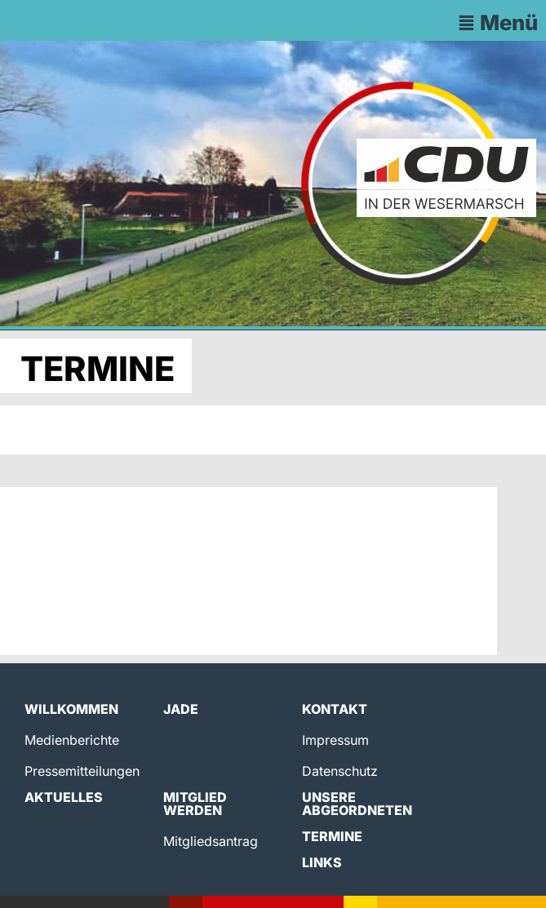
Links (322, 862)
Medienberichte (71, 740)
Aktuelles (63, 797)
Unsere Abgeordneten (357, 803)
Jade (180, 709)
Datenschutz (340, 771)
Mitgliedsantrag (210, 841)
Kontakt (334, 709)
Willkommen (71, 709)
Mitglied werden (195, 803)
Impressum (335, 740)
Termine (332, 836)
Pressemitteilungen (82, 771)
